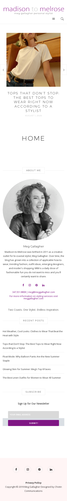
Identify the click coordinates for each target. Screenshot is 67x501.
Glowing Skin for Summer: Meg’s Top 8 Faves (27, 369)
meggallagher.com (33, 298)
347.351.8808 (19, 292)
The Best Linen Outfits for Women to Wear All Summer (32, 377)
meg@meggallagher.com (41, 292)
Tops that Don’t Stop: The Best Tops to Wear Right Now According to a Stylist (33, 102)
